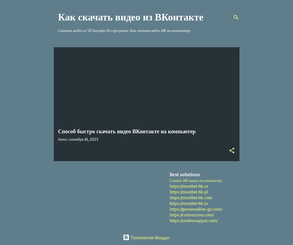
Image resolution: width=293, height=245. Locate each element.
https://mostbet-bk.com (191, 197)
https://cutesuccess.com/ (192, 214)
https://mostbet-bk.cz (189, 186)
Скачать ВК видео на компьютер (196, 180)
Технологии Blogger (146, 237)
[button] (232, 151)
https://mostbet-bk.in (189, 203)
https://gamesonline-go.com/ (196, 209)
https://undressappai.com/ (194, 220)
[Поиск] (236, 17)
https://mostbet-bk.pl (189, 192)
